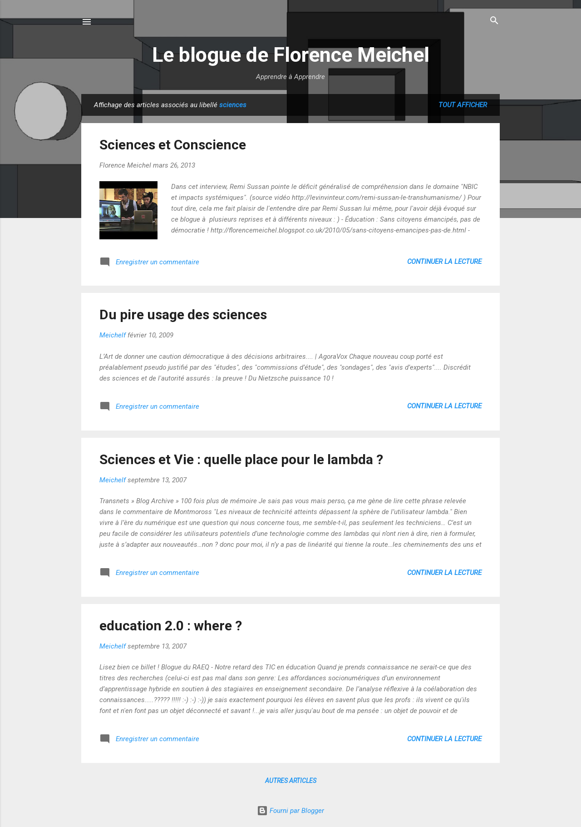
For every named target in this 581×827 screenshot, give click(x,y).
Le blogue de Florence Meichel (290, 55)
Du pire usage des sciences (183, 314)
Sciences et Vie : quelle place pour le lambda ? (241, 459)
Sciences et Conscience (172, 145)
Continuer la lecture (444, 262)
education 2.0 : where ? (170, 626)
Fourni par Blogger (290, 811)
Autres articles (290, 780)
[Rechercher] (494, 21)
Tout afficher (462, 105)
